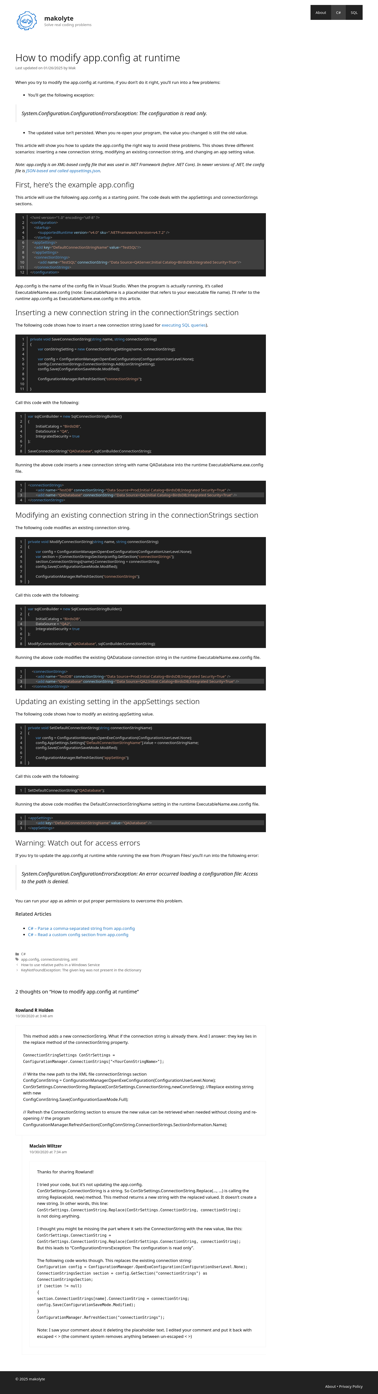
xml (74, 959)
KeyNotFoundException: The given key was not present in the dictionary (81, 970)
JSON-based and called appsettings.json (63, 170)
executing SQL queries (184, 325)
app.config (30, 959)
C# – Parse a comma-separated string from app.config (81, 928)
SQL (354, 12)
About (320, 12)
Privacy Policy (351, 1386)
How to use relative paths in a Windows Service (60, 964)
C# (338, 12)
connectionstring (55, 959)
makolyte (59, 18)
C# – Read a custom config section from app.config (78, 934)
